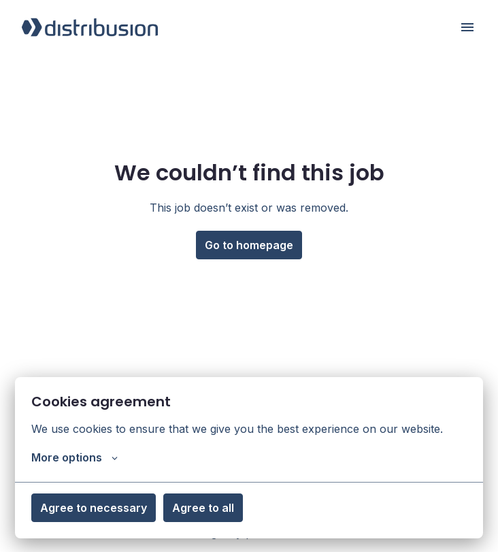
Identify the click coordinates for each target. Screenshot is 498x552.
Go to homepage (249, 245)
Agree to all (203, 508)
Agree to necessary (93, 508)
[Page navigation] (467, 27)
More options (74, 457)
